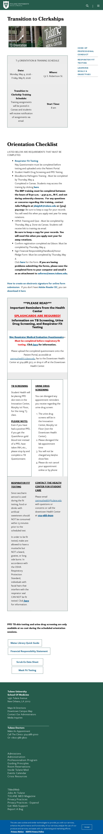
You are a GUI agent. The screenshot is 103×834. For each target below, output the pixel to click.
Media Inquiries (15, 717)
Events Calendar (17, 773)
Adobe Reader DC (47, 287)
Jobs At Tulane (16, 793)
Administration (16, 757)
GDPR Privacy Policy (35, 831)
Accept (87, 827)
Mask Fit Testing (27, 670)
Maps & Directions (17, 707)
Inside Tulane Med (18, 770)
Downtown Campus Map (20, 711)
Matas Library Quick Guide (25, 643)
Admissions (14, 753)
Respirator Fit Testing (26, 160)
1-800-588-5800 (19, 737)
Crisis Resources (17, 776)
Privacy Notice (17, 831)
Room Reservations (19, 766)
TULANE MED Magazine (21, 796)
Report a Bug (15, 809)
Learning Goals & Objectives (84, 71)
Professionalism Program (22, 760)
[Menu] (98, 5)
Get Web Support (18, 806)
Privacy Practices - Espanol (23, 802)
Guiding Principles (18, 763)
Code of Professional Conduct (86, 51)
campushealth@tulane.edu (48, 500)
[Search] (87, 6)
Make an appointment (19, 731)
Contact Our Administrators (22, 714)
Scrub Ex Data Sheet (27, 662)
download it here (16, 291)
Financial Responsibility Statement (29, 651)
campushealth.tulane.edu (22, 358)
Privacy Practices (17, 799)
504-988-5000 (31, 734)
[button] (87, 51)
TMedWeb (13, 789)
